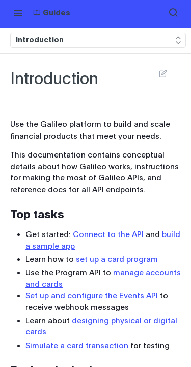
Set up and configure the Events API (91, 295)
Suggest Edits (163, 73)
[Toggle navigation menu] (17, 12)
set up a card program (117, 259)
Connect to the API (108, 234)
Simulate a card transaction (76, 345)
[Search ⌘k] (173, 12)
